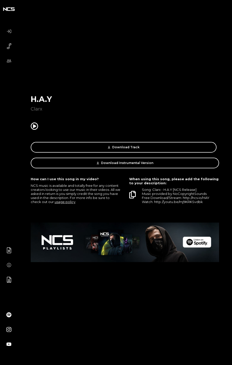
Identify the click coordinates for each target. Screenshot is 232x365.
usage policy (65, 202)
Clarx (36, 109)
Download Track (124, 147)
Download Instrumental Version (125, 163)
